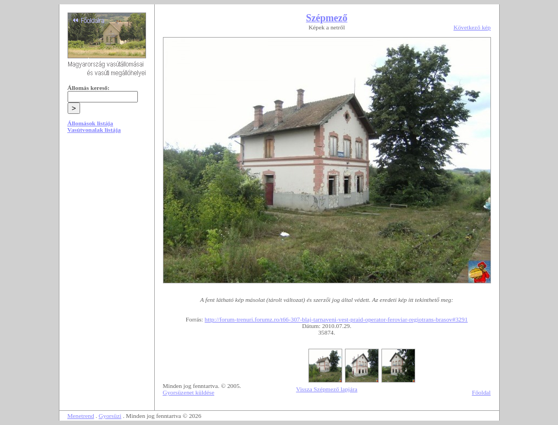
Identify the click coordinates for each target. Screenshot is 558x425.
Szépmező (327, 18)
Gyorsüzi (110, 415)
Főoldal (481, 392)
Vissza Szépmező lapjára (326, 389)
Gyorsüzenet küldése (189, 392)
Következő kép (471, 27)
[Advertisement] (107, 224)
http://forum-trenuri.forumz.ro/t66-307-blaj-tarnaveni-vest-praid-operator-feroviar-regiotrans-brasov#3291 (336, 319)
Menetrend (81, 415)
